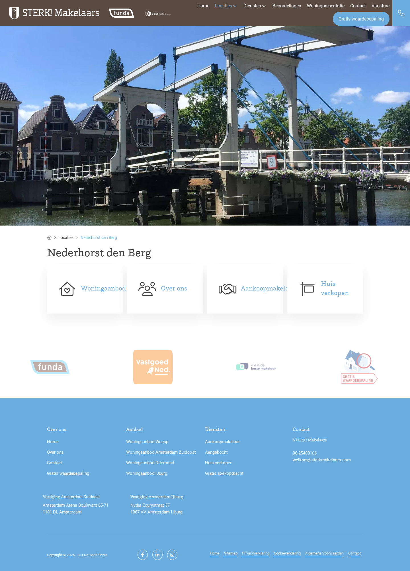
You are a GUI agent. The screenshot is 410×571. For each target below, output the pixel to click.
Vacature (381, 6)
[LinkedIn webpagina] (157, 555)
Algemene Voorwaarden (324, 552)
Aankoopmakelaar (268, 288)
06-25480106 (305, 453)
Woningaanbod (103, 288)
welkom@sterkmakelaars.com (322, 459)
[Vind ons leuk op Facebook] (143, 555)
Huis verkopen (335, 288)
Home (203, 6)
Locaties (226, 6)
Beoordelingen (286, 6)
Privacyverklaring (255, 552)
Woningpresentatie (326, 6)
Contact (358, 6)
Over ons (174, 288)
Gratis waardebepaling (361, 19)
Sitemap (230, 552)
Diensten (255, 6)
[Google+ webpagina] (172, 555)
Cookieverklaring (287, 552)
